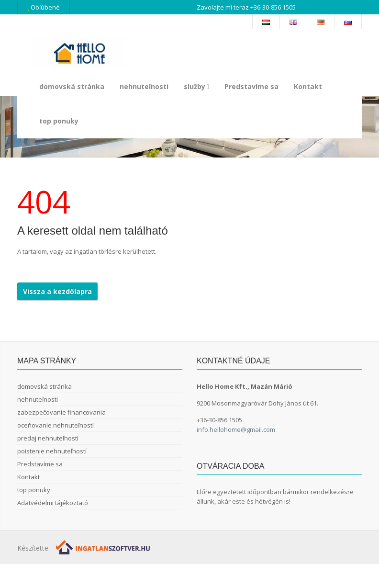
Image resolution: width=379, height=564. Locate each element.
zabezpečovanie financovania (61, 412)
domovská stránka (71, 86)
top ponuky (58, 120)
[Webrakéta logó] (103, 547)
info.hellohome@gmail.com (236, 429)
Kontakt (308, 86)
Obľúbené (43, 7)
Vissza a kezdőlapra (57, 291)
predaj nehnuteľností (47, 438)
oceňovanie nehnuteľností (55, 425)
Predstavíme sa (251, 86)
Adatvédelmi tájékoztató (52, 502)
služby (196, 86)
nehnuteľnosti (144, 86)
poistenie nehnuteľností (52, 451)
